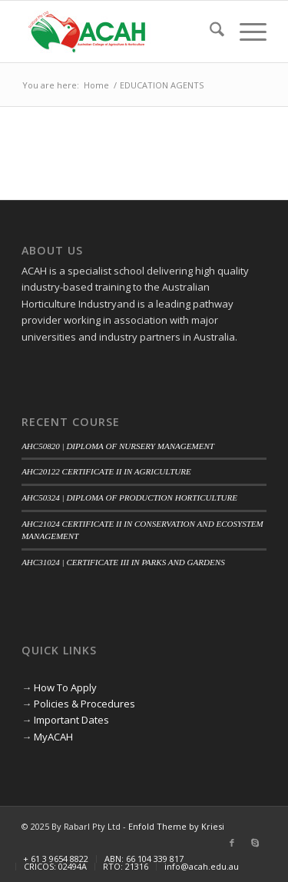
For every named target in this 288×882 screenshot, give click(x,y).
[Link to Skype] (254, 842)
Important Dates (71, 720)
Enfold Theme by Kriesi (176, 826)
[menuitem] (209, 31)
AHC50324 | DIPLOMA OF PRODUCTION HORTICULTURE (129, 497)
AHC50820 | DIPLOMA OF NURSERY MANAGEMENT (118, 446)
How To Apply (65, 687)
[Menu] (245, 31)
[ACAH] (119, 31)
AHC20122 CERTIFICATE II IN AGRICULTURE (106, 471)
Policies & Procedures (84, 704)
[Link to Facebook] (231, 842)
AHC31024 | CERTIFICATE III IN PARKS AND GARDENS (123, 562)
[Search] (209, 31)
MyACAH (53, 737)
